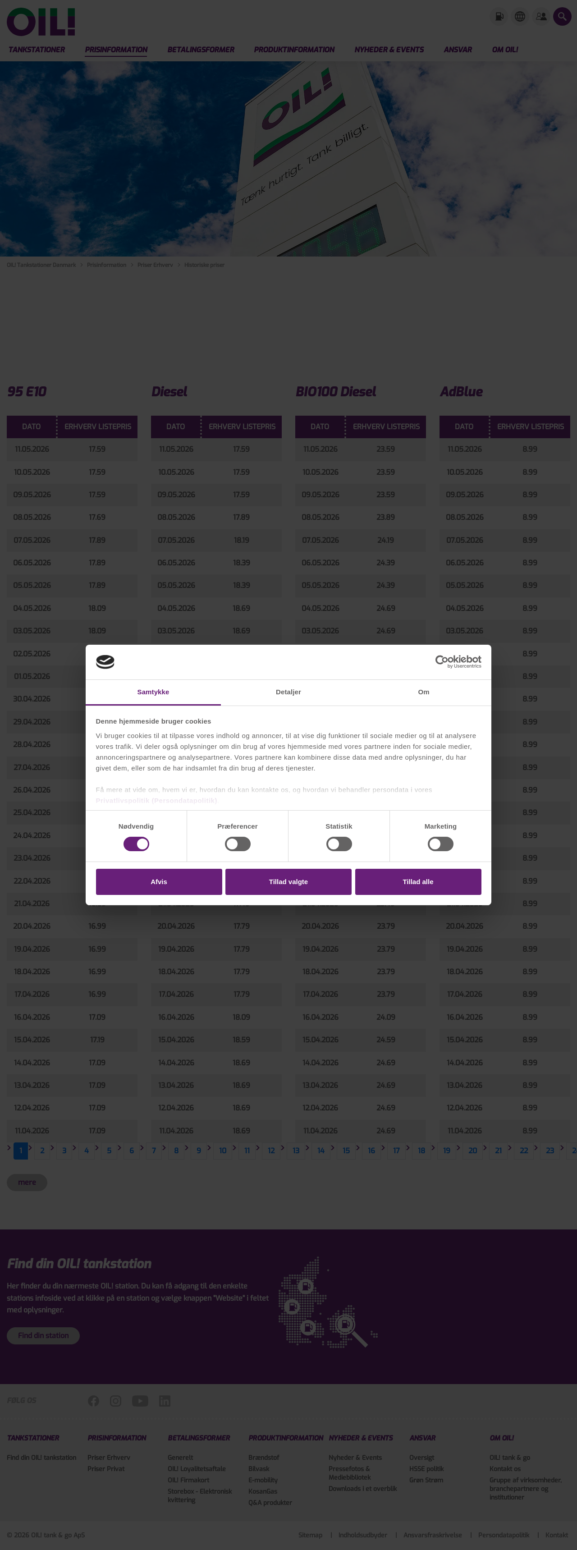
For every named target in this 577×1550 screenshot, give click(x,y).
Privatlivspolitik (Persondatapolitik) (156, 800)
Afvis (159, 881)
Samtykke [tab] (153, 692)
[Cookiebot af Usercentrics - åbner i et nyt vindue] (442, 662)
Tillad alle (418, 881)
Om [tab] (423, 692)
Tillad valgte (288, 881)
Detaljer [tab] (288, 692)
